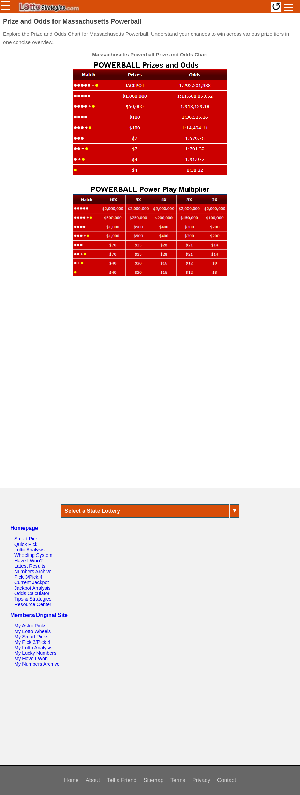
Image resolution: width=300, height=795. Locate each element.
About (93, 780)
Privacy (201, 780)
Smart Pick (26, 538)
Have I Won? (28, 560)
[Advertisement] (150, 327)
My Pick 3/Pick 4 (32, 642)
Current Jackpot (31, 582)
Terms (177, 780)
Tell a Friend (121, 780)
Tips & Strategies (32, 599)
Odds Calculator (31, 593)
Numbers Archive (33, 571)
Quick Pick (26, 544)
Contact (226, 780)
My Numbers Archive (37, 664)
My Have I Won (31, 658)
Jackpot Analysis (32, 588)
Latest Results (29, 566)
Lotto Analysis (29, 549)
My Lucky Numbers (35, 653)
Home (71, 780)
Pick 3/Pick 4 (28, 577)
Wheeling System (33, 555)
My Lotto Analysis (33, 647)
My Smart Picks (31, 636)
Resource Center (32, 604)
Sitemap (154, 780)
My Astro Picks (30, 625)
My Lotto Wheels (32, 631)
